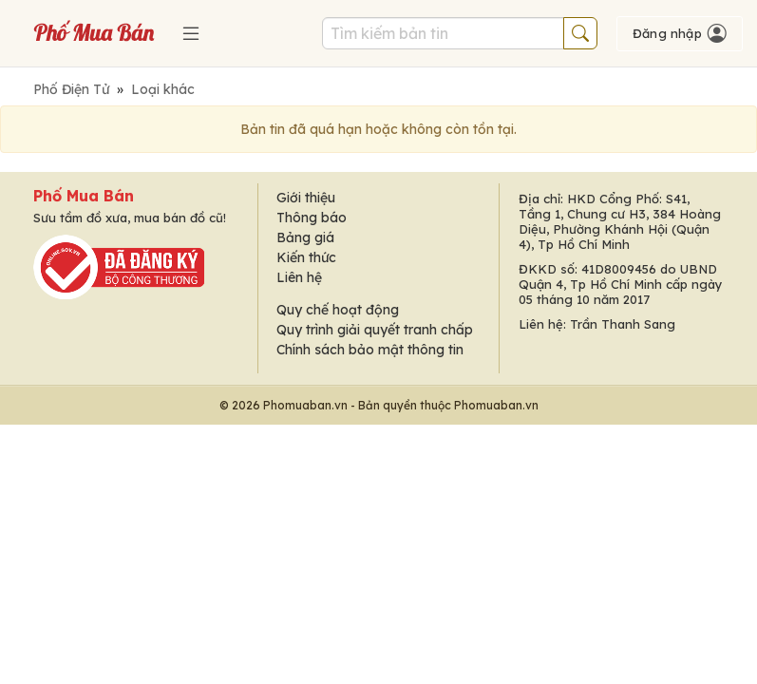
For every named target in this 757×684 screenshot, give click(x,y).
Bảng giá (305, 237)
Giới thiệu (305, 197)
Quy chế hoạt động (337, 309)
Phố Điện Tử (71, 89)
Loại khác (163, 89)
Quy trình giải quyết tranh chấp (374, 329)
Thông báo (311, 217)
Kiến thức (306, 257)
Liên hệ (299, 277)
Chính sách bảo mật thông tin (370, 349)
